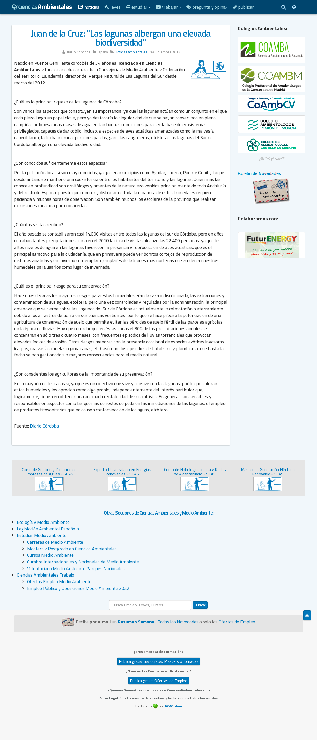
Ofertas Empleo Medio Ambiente (59, 581)
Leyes (112, 7)
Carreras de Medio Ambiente (55, 541)
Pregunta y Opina (207, 7)
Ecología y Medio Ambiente (43, 522)
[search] (150, 605)
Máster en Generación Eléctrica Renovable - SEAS (268, 471)
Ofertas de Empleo (237, 621)
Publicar (243, 7)
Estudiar (138, 7)
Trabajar (168, 7)
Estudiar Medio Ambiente (41, 535)
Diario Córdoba (44, 425)
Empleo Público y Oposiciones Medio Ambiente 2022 (78, 588)
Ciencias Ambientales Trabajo (45, 574)
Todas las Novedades (178, 621)
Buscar (200, 605)
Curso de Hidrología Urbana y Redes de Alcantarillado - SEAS (195, 471)
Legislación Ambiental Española (48, 528)
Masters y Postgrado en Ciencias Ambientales (72, 548)
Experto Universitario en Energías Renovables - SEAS (122, 471)
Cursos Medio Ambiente (50, 555)
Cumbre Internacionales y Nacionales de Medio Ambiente (83, 561)
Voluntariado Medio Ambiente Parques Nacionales (76, 568)
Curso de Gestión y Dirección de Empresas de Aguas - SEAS (49, 471)
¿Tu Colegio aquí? (271, 158)
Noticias (88, 7)
